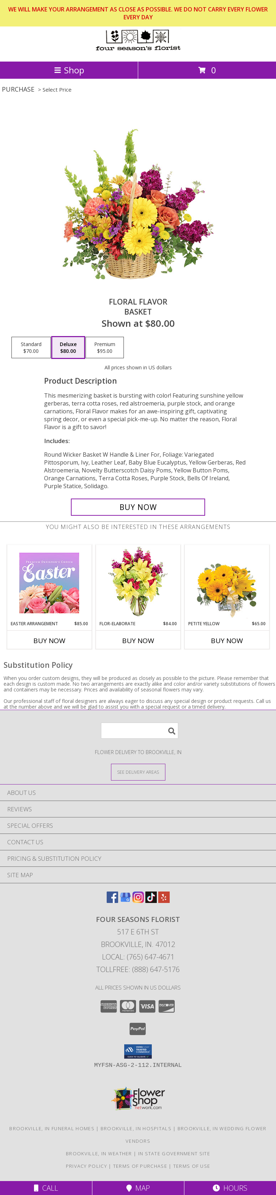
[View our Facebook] (112, 901)
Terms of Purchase (140, 1166)
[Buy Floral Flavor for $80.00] (138, 507)
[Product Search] (139, 731)
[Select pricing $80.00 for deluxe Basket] (68, 347)
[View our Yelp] (164, 901)
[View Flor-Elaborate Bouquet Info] (138, 583)
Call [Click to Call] (46, 1188)
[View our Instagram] (138, 901)
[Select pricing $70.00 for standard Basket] (31, 347)
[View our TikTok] (151, 901)
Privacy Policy (86, 1166)
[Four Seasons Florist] (138, 51)
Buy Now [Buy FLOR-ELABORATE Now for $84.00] (138, 640)
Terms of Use (191, 1166)
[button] (138, 1051)
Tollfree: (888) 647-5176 (138, 969)
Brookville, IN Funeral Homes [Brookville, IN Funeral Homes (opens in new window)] (51, 1128)
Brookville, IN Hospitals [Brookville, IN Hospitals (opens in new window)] (136, 1128)
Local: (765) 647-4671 (138, 957)
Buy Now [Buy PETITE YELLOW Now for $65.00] (227, 640)
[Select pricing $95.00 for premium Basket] (105, 347)
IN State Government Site (174, 1153)
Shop (69, 70)
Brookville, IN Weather (99, 1153)
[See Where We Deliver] (138, 771)
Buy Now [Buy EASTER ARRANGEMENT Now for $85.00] (49, 640)
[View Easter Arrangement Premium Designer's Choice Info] (49, 583)
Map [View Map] (138, 1188)
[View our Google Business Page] (125, 901)
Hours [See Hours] (230, 1188)
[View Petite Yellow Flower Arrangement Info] (227, 583)
